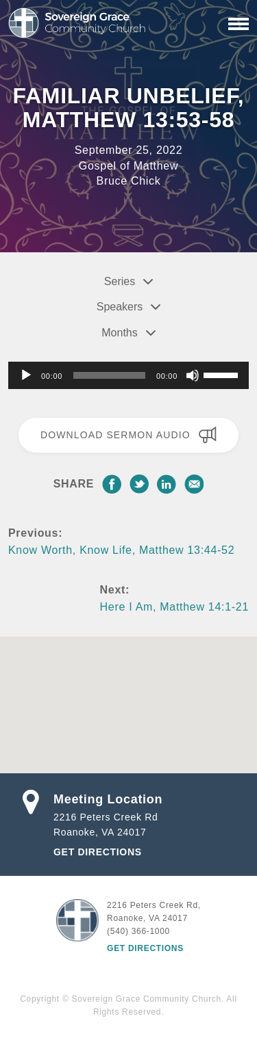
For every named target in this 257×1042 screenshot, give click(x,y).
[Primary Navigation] (238, 23)
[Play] (26, 375)
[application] (128, 375)
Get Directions (97, 851)
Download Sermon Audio (128, 435)
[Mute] (192, 375)
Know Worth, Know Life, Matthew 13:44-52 (121, 550)
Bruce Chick (129, 181)
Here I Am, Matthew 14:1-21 (174, 607)
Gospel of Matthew (128, 166)
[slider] (109, 375)
